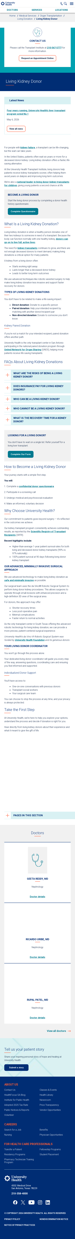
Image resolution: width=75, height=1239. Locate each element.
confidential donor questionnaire (36, 486)
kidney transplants (27, 248)
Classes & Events (48, 1090)
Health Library (46, 1095)
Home (12, 15)
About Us (11, 1084)
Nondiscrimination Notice (54, 1219)
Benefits (44, 1129)
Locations (61, 10)
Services (37, 10)
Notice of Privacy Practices (19, 1225)
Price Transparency (49, 1105)
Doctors (12, 10)
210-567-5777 (54, 47)
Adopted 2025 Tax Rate (16, 1105)
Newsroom (45, 1100)
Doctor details (37, 896)
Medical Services (27, 15)
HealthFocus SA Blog (14, 1095)
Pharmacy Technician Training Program (19, 1161)
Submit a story (16, 1067)
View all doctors (57, 1030)
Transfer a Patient (13, 1149)
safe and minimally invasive (19, 580)
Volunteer (9, 1115)
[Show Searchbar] (66, 3)
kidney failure (27, 147)
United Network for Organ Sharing (22, 349)
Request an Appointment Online (37, 58)
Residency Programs (14, 1154)
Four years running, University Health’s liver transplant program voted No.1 (36, 112)
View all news (16, 129)
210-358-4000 (19, 1193)
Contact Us (9, 1090)
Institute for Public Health (16, 1100)
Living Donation (25, 19)
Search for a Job (12, 1129)
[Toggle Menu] (71, 3)
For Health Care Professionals (28, 1144)
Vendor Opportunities (50, 1110)
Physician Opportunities (51, 1134)
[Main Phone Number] (61, 3)
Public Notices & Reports (16, 1110)
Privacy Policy (12, 1219)
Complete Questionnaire (23, 211)
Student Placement (49, 1154)
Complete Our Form (21, 454)
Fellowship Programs (50, 1149)
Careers (10, 1124)
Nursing (8, 1134)
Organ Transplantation (51, 15)
